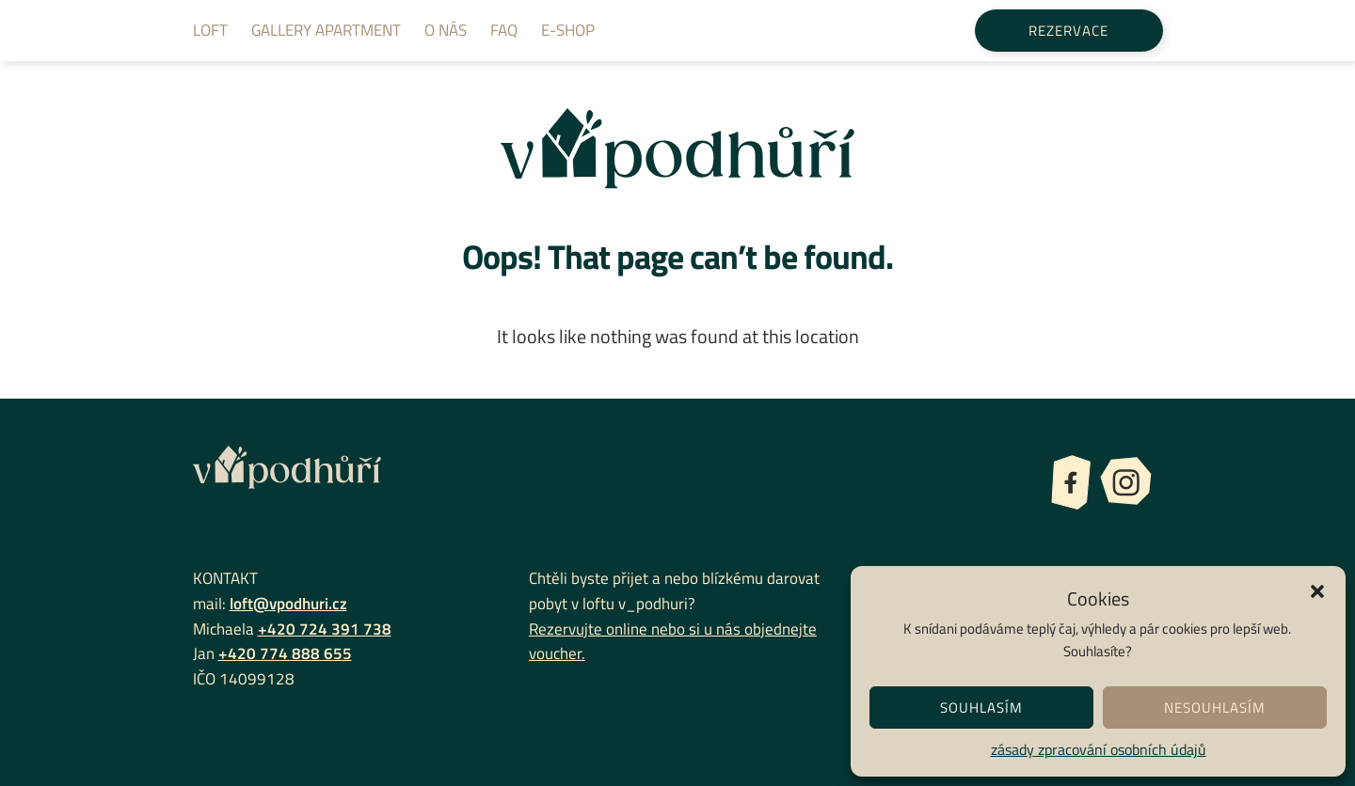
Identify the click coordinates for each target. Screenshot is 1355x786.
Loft (210, 30)
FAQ (504, 30)
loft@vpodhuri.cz (288, 603)
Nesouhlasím (1215, 707)
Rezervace (1068, 30)
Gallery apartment (326, 30)
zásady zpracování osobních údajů (1098, 749)
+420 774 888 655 (285, 653)
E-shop (568, 30)
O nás (445, 30)
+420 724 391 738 (324, 628)
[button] (1317, 589)
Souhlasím (981, 707)
